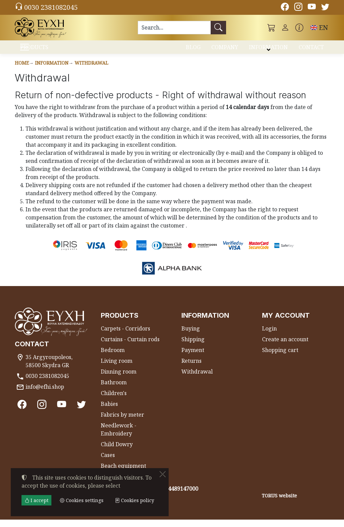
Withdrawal (91, 70)
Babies (109, 411)
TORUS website (279, 503)
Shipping (193, 346)
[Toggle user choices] (285, 27)
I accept (36, 500)
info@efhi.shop (45, 394)
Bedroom (113, 357)
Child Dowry (117, 451)
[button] (271, 28)
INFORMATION (268, 50)
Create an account (285, 346)
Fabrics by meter (122, 422)
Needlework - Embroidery (118, 437)
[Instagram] (298, 7)
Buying (190, 336)
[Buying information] (299, 27)
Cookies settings (39, 517)
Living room (116, 368)
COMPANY (224, 50)
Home (22, 70)
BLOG (193, 50)
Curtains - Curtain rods (130, 346)
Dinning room (118, 379)
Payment (192, 357)
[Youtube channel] (312, 7)
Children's (114, 400)
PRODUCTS (51, 50)
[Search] (174, 27)
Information (52, 70)
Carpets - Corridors (125, 336)
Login (269, 336)
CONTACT (311, 50)
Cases (108, 462)
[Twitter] (325, 7)
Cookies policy (134, 500)
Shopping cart (280, 357)
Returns (191, 368)
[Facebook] (285, 7)
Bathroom (114, 389)
